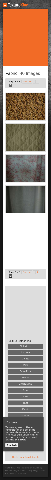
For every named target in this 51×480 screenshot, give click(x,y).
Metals (25, 377)
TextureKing (15, 5)
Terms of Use (37, 4)
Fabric (25, 390)
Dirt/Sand (25, 415)
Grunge (25, 359)
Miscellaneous (25, 384)
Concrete (25, 352)
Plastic (25, 409)
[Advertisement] (25, 37)
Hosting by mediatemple (18, 473)
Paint (25, 396)
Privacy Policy (32, 471)
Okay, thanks (12, 445)
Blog (46, 4)
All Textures (25, 346)
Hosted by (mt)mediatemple (25, 457)
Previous (27, 81)
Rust (25, 403)
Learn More (20, 440)
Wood (25, 365)
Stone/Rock (25, 371)
